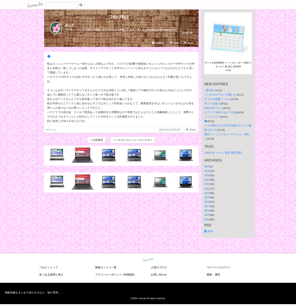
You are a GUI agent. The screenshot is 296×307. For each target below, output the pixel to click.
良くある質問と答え (51, 274)
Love (174, 42)
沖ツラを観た (212, 103)
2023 (207, 179)
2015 (207, 214)
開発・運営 (213, 274)
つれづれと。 (121, 16)
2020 (207, 192)
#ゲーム (51, 129)
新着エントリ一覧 (106, 267)
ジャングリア (212, 116)
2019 (207, 197)
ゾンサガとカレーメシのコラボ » (132, 139)
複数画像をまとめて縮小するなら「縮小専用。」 (34, 292)
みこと (69, 25)
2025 (207, 170)
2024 (207, 175)
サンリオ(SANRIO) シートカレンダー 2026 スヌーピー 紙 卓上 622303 (228, 64)
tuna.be (148, 259)
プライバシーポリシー (108, 274)
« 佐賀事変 (96, 139)
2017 (207, 206)
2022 (207, 184)
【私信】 (209, 90)
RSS (208, 231)
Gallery (158, 42)
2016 (207, 210)
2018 (207, 201)
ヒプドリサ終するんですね (220, 112)
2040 (207, 166)
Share (189, 42)
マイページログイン (219, 267)
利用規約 (129, 274)
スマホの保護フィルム (217, 98)
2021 (207, 188)
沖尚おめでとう (213, 107)
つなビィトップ (48, 267)
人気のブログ (159, 267)
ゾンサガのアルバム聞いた (220, 94)
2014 (207, 219)
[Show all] (187, 32)
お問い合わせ (159, 274)
